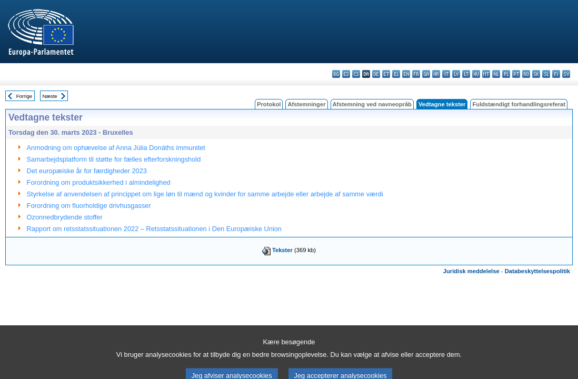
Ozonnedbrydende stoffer (65, 217)
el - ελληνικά (396, 74)
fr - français (416, 74)
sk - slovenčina (536, 74)
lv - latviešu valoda (456, 74)
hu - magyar (476, 74)
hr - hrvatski (436, 74)
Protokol (269, 104)
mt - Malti (486, 74)
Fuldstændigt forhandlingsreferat (518, 104)
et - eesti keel (386, 74)
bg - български (336, 74)
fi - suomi (556, 74)
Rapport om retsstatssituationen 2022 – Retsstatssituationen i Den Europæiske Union (154, 229)
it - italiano (446, 74)
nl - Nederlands (496, 74)
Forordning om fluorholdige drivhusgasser (89, 206)
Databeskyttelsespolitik (537, 271)
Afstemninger (306, 104)
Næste (49, 96)
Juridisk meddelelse (471, 271)
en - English (406, 74)
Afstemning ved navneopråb (372, 104)
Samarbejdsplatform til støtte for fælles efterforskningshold (114, 159)
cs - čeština (356, 74)
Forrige (24, 96)
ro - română (526, 74)
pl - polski (506, 74)
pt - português (516, 74)
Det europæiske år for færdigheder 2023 (87, 171)
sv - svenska (566, 74)
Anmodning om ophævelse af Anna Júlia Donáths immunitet (116, 148)
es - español (346, 74)
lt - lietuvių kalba (466, 74)
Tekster (282, 250)
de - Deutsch (376, 74)
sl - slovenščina (546, 74)
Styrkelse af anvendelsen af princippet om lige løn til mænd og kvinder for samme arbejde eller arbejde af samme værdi (205, 194)
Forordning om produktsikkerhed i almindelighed (99, 182)
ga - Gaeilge (426, 74)
